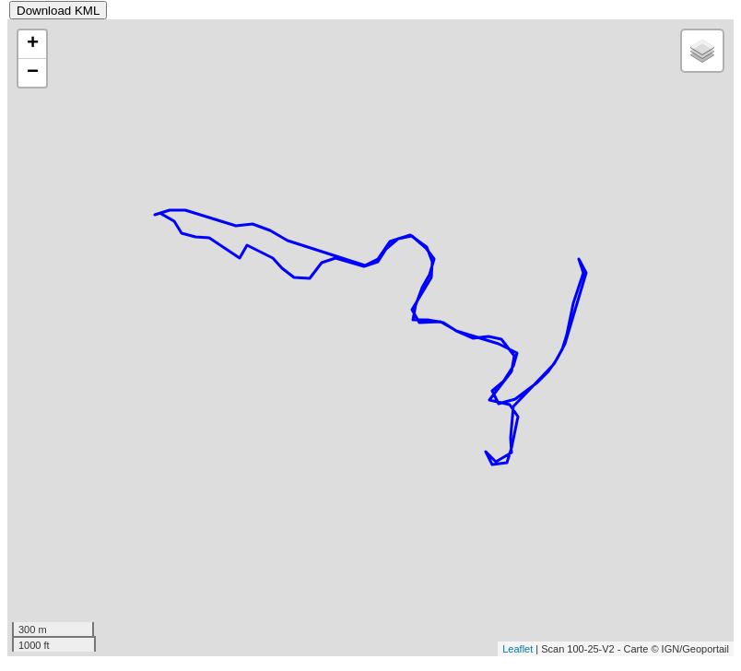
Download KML (58, 11)
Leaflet (517, 648)
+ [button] (33, 44)
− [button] (33, 73)
